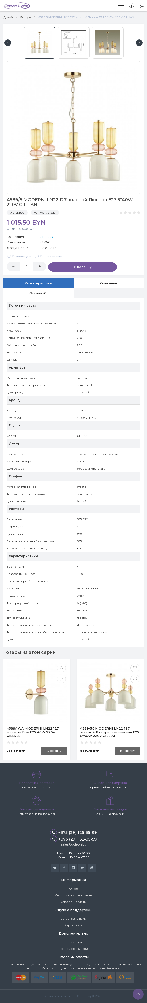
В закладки (19, 256)
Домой (8, 17)
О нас (73, 889)
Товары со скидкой (73, 949)
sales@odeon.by (73, 845)
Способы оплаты (73, 902)
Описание (108, 283)
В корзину (66, 266)
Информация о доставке (73, 895)
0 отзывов (17, 212)
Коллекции (73, 942)
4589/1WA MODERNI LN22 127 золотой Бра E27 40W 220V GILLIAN (33, 732)
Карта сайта (73, 925)
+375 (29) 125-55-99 (73, 833)
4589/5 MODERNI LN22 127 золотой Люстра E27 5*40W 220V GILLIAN (86, 17)
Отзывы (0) (38, 293)
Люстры (25, 17)
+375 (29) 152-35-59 (73, 839)
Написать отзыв (44, 212)
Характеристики (38, 283)
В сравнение (48, 256)
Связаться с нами (73, 919)
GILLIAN (46, 237)
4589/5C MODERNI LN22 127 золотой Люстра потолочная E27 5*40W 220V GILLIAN (109, 732)
